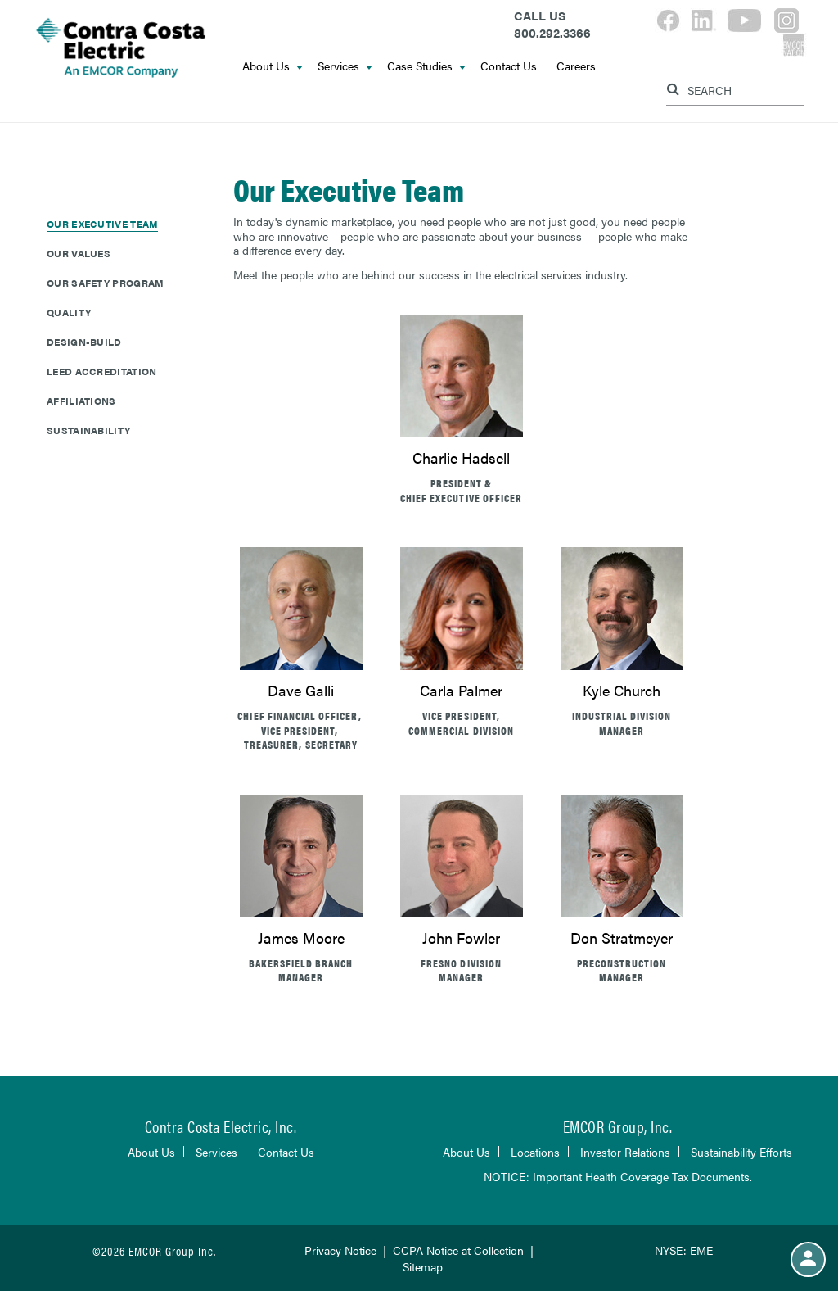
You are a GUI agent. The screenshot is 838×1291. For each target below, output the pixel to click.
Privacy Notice (340, 1250)
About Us (272, 65)
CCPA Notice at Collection (458, 1250)
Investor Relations (625, 1152)
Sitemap (423, 1266)
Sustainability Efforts (741, 1152)
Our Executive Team (102, 223)
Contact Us (508, 65)
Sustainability (88, 430)
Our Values (78, 253)
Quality (69, 312)
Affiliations (81, 400)
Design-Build (84, 341)
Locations (535, 1152)
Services (345, 65)
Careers (576, 65)
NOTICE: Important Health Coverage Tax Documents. (618, 1176)
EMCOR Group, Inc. (618, 1126)
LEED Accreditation (101, 371)
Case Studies (426, 65)
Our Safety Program (105, 282)
